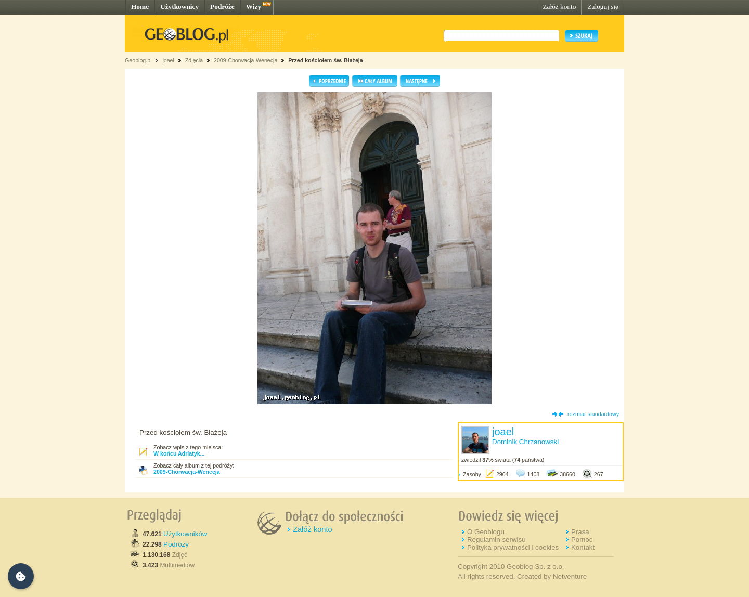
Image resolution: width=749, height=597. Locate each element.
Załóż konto (559, 6)
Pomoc (581, 539)
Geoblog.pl (138, 60)
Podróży (176, 544)
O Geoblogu (486, 532)
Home (140, 6)
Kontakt (583, 547)
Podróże (222, 6)
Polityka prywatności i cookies (513, 547)
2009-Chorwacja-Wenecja (245, 60)
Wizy (253, 6)
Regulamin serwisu (496, 539)
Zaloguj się (602, 6)
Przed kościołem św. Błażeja (325, 60)
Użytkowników (185, 534)
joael (168, 60)
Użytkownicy (179, 6)
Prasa (580, 532)
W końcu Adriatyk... (179, 453)
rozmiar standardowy (593, 414)
